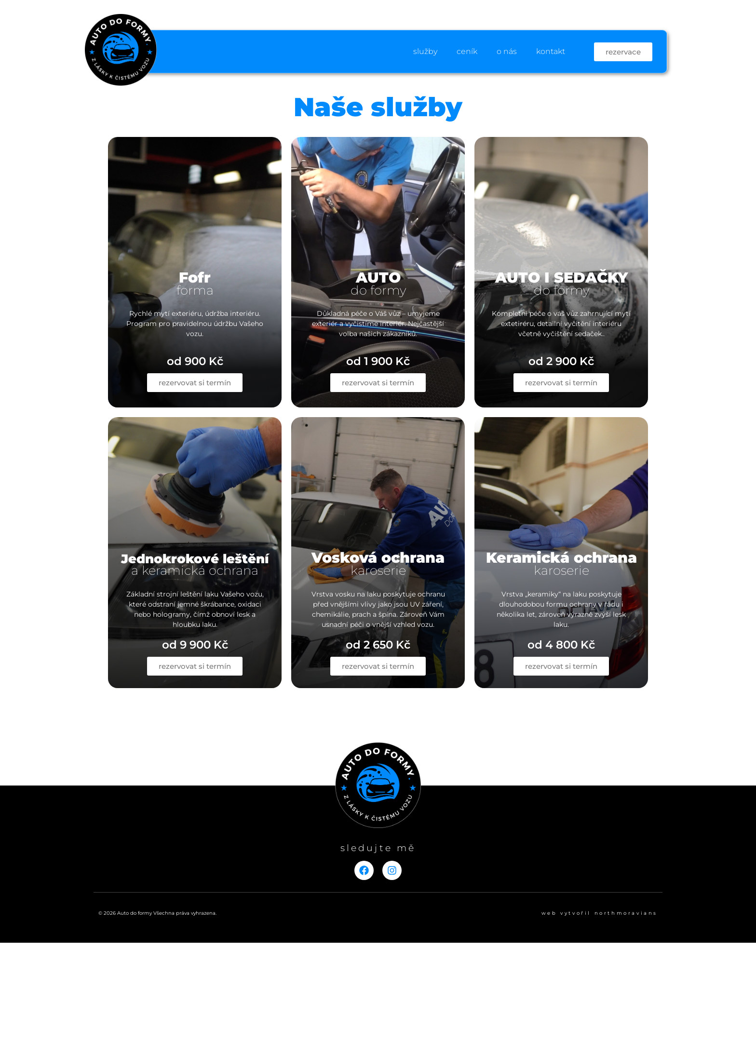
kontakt (550, 51)
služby (425, 51)
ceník (467, 51)
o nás (507, 51)
